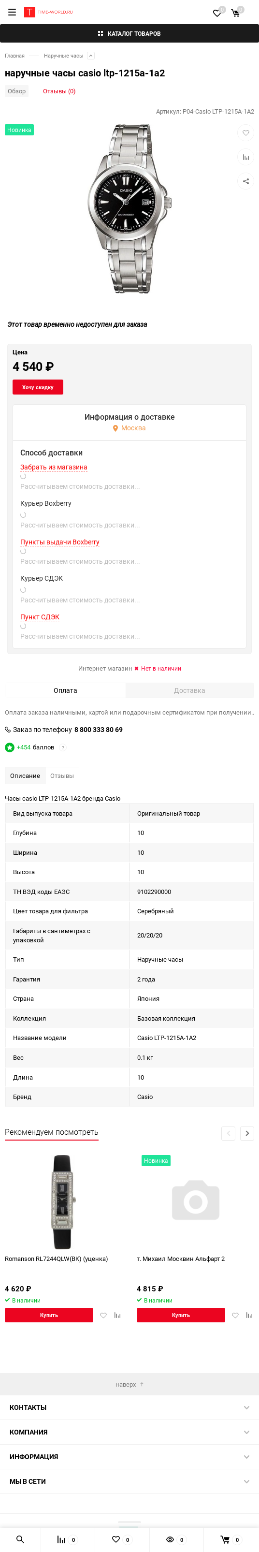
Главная (15, 55)
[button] (247, 1163)
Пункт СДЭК (39, 646)
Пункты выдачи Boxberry (60, 571)
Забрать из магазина (53, 496)
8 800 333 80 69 (98, 758)
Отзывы (62, 804)
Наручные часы (64, 55)
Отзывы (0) (59, 91)
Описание (25, 804)
